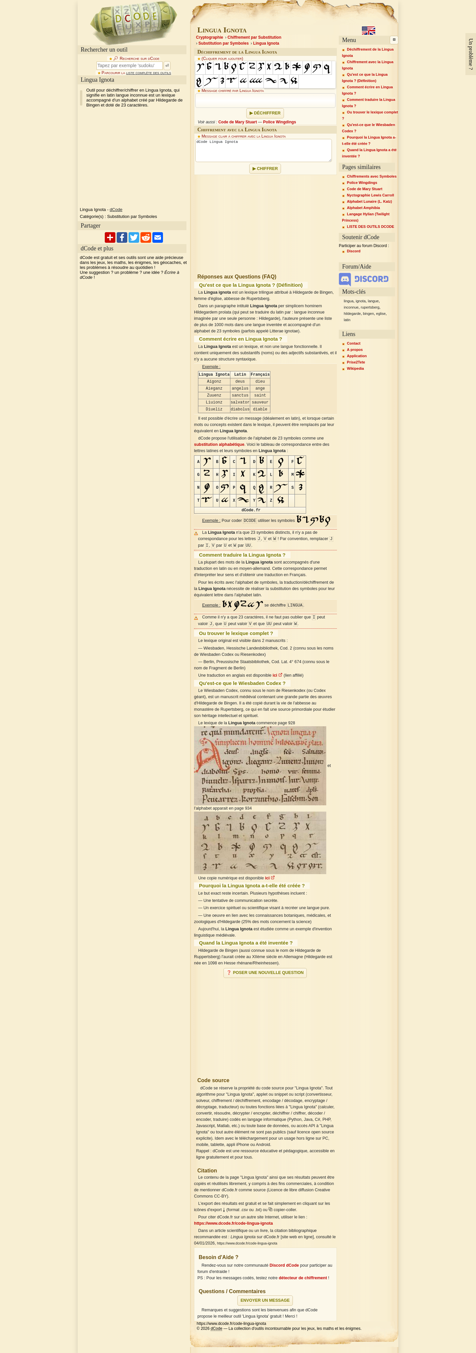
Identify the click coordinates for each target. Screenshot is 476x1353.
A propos (355, 350)
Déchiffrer (267, 113)
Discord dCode (284, 1265)
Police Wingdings (279, 122)
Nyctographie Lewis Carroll (370, 195)
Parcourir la (136, 72)
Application (357, 356)
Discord (354, 251)
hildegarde (352, 314)
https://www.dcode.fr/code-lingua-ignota (233, 1223)
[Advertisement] (133, 157)
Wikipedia (355, 368)
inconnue (351, 307)
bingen (368, 314)
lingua (348, 301)
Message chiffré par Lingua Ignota (233, 90)
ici (278, 675)
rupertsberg (370, 307)
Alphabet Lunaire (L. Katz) (369, 201)
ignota (361, 301)
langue (373, 301)
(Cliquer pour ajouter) (222, 58)
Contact (354, 343)
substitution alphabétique (219, 444)
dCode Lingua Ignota (263, 150)
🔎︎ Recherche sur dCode (136, 58)
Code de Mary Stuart (237, 122)
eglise (381, 314)
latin (347, 320)
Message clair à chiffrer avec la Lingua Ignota (244, 136)
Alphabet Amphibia (363, 208)
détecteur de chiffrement (303, 1278)
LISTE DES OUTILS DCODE (370, 227)
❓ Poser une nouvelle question (264, 972)
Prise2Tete (356, 362)
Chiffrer (267, 168)
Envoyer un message (265, 1300)
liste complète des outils (148, 72)
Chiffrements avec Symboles (372, 176)
